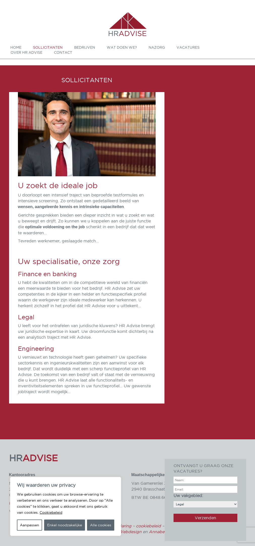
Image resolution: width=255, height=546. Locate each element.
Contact (63, 52)
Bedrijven (84, 47)
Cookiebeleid (51, 512)
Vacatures (188, 47)
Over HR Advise (26, 52)
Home (15, 47)
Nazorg (157, 47)
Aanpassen (29, 525)
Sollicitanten (48, 47)
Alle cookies (100, 525)
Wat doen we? (122, 47)
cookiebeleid (148, 526)
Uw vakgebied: (205, 499)
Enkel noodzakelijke (64, 525)
